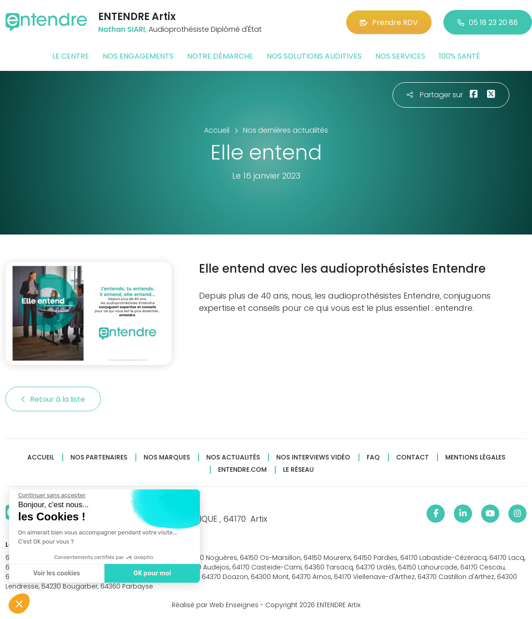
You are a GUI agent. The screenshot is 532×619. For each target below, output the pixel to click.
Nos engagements (138, 56)
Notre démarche (220, 56)
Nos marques (167, 457)
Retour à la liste (53, 399)
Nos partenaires (98, 457)
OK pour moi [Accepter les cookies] (152, 573)
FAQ (373, 457)
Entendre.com (242, 470)
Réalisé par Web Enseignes (215, 604)
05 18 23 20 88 (487, 22)
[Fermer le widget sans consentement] (51, 495)
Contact (412, 457)
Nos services (400, 56)
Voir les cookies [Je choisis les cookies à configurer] (56, 573)
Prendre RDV (389, 22)
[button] (19, 603)
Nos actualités (233, 457)
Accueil (40, 457)
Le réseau (298, 470)
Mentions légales (475, 457)
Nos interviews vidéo (313, 457)
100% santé (459, 56)
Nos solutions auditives (314, 56)
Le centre (70, 56)
